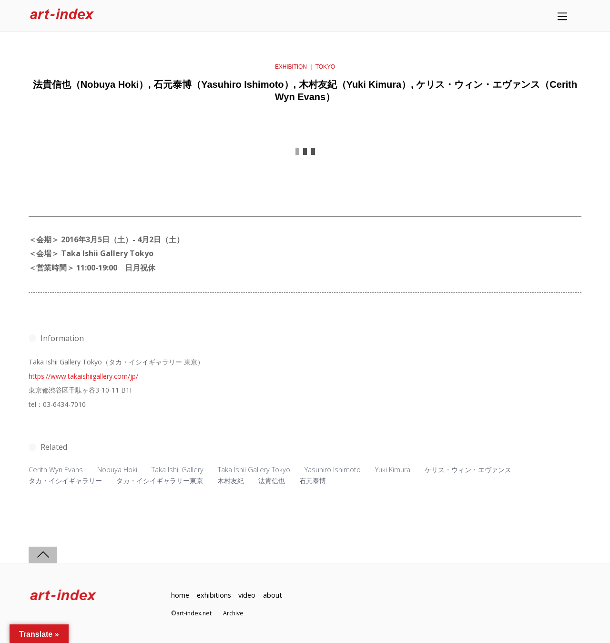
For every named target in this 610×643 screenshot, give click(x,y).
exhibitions (214, 595)
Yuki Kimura (392, 469)
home (180, 595)
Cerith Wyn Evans (56, 469)
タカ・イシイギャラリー (65, 480)
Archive (233, 613)
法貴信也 (271, 480)
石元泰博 (312, 480)
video (246, 595)
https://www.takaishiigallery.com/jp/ (83, 376)
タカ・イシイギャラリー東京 (159, 480)
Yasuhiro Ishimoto (333, 469)
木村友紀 (230, 480)
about (272, 595)
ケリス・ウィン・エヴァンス (468, 469)
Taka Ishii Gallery (177, 469)
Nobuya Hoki (117, 469)
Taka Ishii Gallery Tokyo (254, 469)
